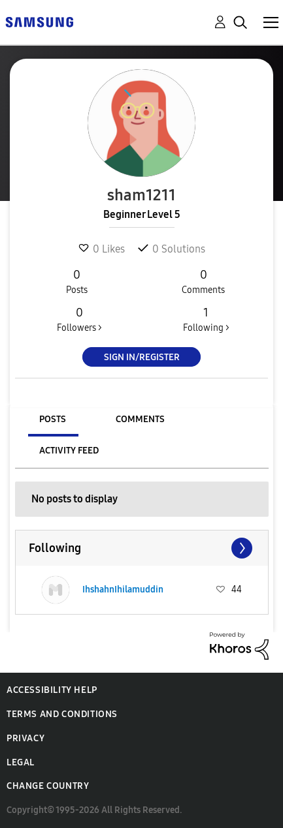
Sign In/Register (142, 357)
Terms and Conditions (62, 714)
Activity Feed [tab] (69, 450)
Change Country (48, 785)
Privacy (25, 738)
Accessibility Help (52, 690)
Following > (206, 319)
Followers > (79, 319)
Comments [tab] (140, 419)
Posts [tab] (52, 419)
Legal (21, 762)
